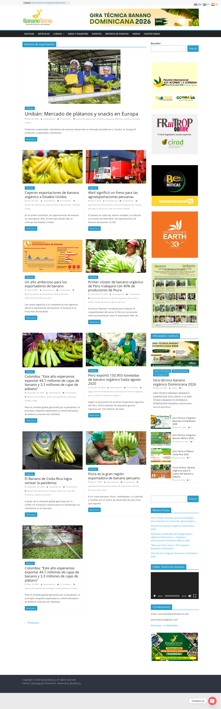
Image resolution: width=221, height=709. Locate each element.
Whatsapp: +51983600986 (164, 625)
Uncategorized (161, 374)
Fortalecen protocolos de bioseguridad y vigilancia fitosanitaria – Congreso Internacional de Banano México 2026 (171, 537)
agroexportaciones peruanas (100, 204)
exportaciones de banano (36, 298)
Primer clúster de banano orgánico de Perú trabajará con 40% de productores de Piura (115, 286)
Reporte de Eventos (117, 33)
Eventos (97, 33)
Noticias (29, 33)
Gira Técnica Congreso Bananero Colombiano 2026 (48, 4)
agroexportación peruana (99, 486)
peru (50, 298)
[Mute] (189, 595)
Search (193, 48)
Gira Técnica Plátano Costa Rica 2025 (183, 453)
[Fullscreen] (194, 595)
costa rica (61, 491)
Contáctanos (152, 33)
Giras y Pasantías (78, 33)
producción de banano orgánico (107, 395)
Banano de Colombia (36, 396)
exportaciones (52, 204)
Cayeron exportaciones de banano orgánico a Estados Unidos (52, 194)
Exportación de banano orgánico (129, 391)
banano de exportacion (86, 119)
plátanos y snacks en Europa (127, 119)
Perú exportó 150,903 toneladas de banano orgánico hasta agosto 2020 (114, 379)
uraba (34, 400)
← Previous (31, 623)
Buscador (156, 43)
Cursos (57, 33)
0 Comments (64, 119)
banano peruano (61, 294)
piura (135, 298)
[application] (175, 585)
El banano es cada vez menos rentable (113, 208)
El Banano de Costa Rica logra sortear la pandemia (48, 480)
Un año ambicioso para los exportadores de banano (46, 284)
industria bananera (43, 494)
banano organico (119, 298)
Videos (136, 33)
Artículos (44, 33)
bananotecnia (49, 119)
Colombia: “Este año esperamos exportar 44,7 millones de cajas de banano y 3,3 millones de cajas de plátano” (52, 382)
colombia (101, 119)
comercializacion (62, 588)
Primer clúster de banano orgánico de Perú (106, 302)
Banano (28, 294)
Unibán (28, 122)
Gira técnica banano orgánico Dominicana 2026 (174, 382)
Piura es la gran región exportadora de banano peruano (114, 475)
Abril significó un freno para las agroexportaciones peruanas (113, 194)
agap (90, 391)
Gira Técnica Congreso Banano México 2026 (184, 437)
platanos (110, 119)
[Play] (154, 595)
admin (175, 388)
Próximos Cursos (180, 371)
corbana (52, 491)
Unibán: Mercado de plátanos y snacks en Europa (81, 113)
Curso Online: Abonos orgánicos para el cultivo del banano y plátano (183, 472)
